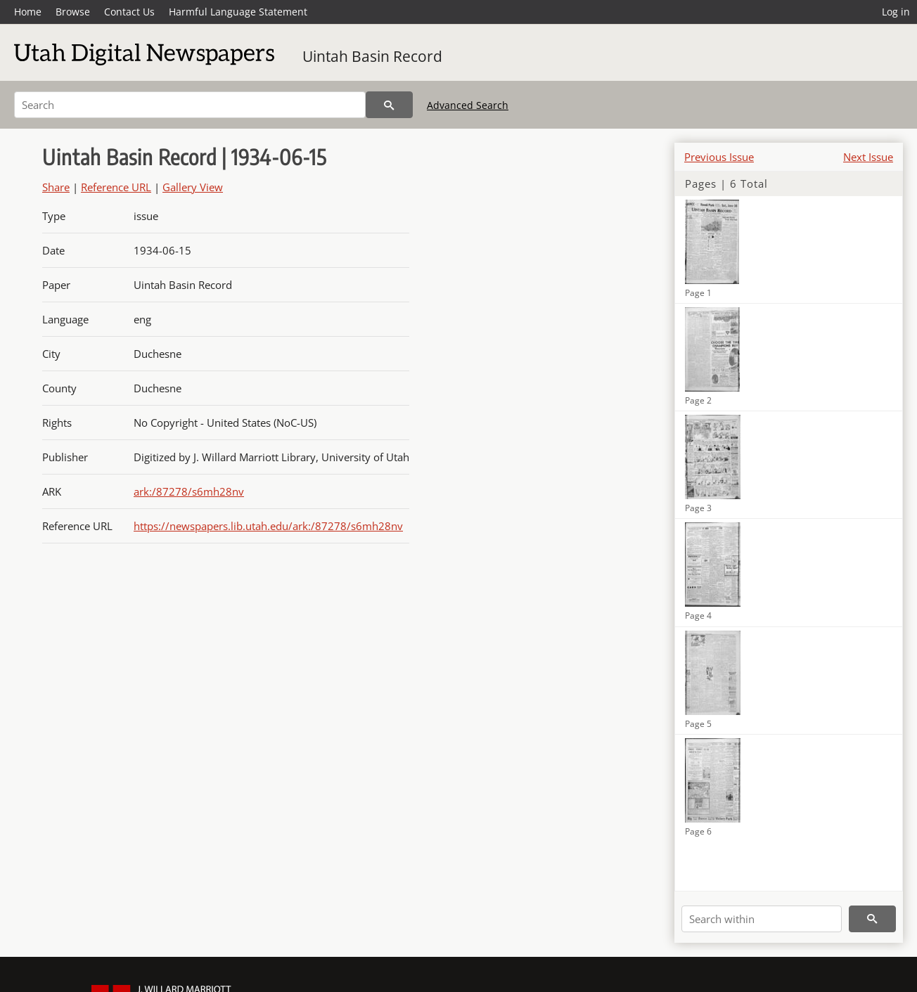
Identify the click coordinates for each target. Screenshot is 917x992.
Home (27, 11)
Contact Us (129, 11)
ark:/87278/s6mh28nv (189, 491)
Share (56, 187)
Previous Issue (719, 157)
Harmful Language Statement (238, 11)
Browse (73, 11)
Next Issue (868, 157)
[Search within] (761, 919)
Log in (896, 11)
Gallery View (192, 187)
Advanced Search (467, 105)
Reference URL (116, 187)
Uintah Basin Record (372, 56)
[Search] (190, 104)
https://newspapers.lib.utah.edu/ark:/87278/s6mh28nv (268, 526)
